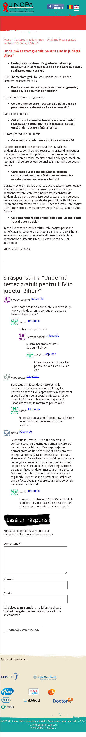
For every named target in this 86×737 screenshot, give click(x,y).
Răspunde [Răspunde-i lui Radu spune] (33, 376)
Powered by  (43, 732)
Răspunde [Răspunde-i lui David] (25, 431)
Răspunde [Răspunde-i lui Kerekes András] (37, 298)
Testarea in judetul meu (29, 39)
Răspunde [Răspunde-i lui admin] (34, 320)
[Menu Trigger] (76, 8)
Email (8, 598)
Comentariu (12, 543)
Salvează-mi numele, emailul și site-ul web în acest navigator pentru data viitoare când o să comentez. (32, 615)
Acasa (7, 39)
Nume (9, 584)
